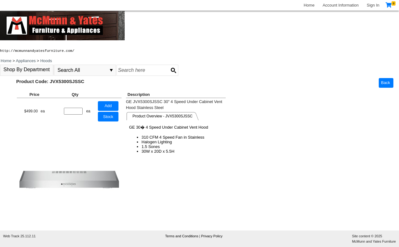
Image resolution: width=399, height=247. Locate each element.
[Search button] (173, 70)
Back (385, 82)
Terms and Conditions (182, 236)
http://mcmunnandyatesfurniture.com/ (37, 51)
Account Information (341, 5)
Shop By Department (26, 69)
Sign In (373, 5)
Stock (108, 116)
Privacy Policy (211, 236)
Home (309, 5)
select (111, 70)
